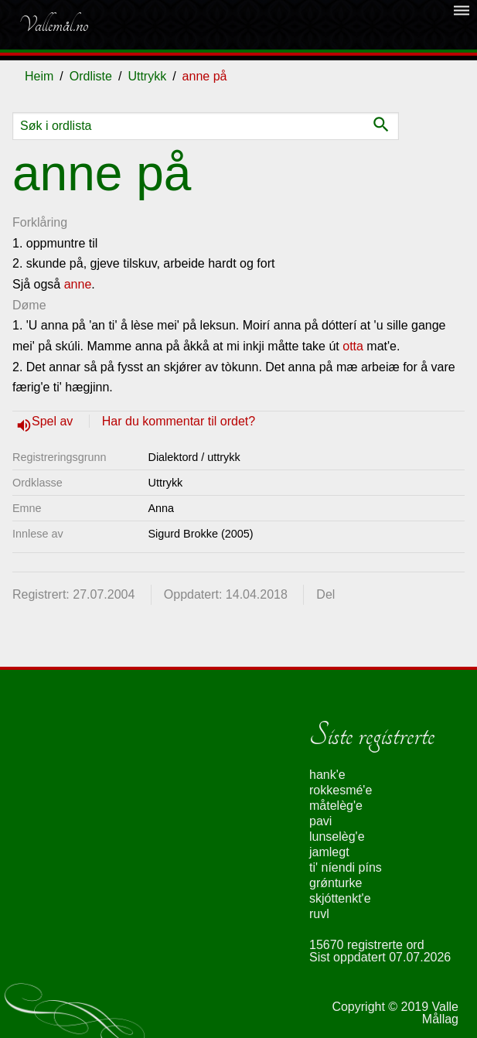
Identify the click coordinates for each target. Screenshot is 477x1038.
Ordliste (91, 76)
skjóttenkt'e (340, 898)
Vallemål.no (53, 24)
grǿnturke (335, 882)
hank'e (327, 774)
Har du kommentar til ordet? (178, 421)
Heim (39, 76)
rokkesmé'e (340, 790)
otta (352, 346)
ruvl (319, 913)
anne (78, 284)
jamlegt (329, 852)
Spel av (54, 421)
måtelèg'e (336, 805)
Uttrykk (147, 76)
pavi (320, 821)
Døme (29, 305)
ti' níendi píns (345, 867)
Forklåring (39, 222)
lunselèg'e (337, 836)
